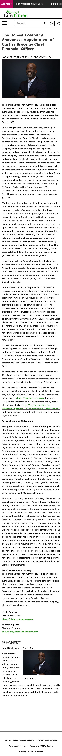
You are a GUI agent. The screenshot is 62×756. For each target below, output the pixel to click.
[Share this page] (58, 23)
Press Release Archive (23, 740)
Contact (39, 751)
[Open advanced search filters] (51, 23)
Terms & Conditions (18, 746)
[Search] (28, 23)
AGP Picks (6, 4)
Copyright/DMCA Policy (41, 746)
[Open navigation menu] (4, 23)
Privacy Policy (26, 751)
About (8, 740)
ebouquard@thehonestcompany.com (20, 631)
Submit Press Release (47, 740)
